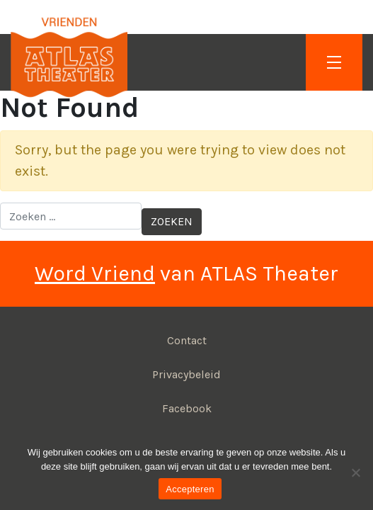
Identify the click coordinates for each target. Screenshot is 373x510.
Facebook (187, 408)
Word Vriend (95, 273)
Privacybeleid (186, 374)
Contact (187, 340)
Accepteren (190, 489)
